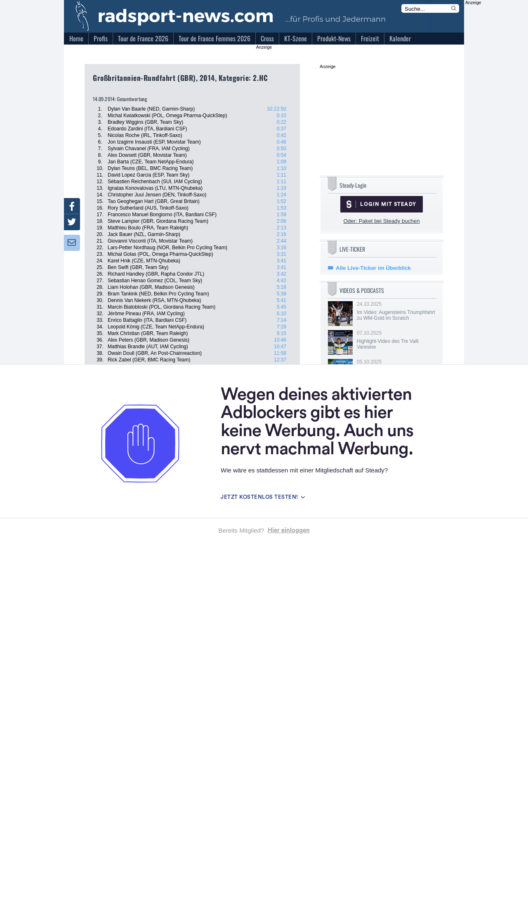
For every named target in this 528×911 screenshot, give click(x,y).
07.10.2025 (396, 340)
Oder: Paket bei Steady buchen (381, 221)
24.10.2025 (396, 311)
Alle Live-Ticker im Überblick (373, 268)
